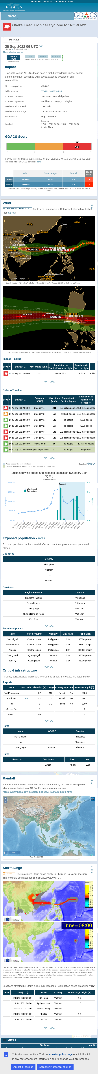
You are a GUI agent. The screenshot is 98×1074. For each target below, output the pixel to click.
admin (71, 1)
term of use (35, 1)
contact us (47, 1)
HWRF (43, 57)
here (39, 162)
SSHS (11, 212)
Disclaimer (45, 1045)
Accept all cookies (23, 1067)
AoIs (41, 538)
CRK (26, 698)
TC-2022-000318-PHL (52, 91)
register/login (60, 1)
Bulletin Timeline (12, 390)
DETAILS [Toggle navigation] (12, 40)
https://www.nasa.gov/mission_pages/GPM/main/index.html (37, 792)
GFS (30, 57)
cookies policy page (60, 1054)
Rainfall (74, 173)
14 (10, 373)
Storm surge (50, 173)
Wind (25, 173)
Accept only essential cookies (55, 1067)
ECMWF (56, 57)
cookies (93, 1045)
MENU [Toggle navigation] (9, 16)
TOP (92, 205)
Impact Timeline (12, 359)
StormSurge (12, 868)
